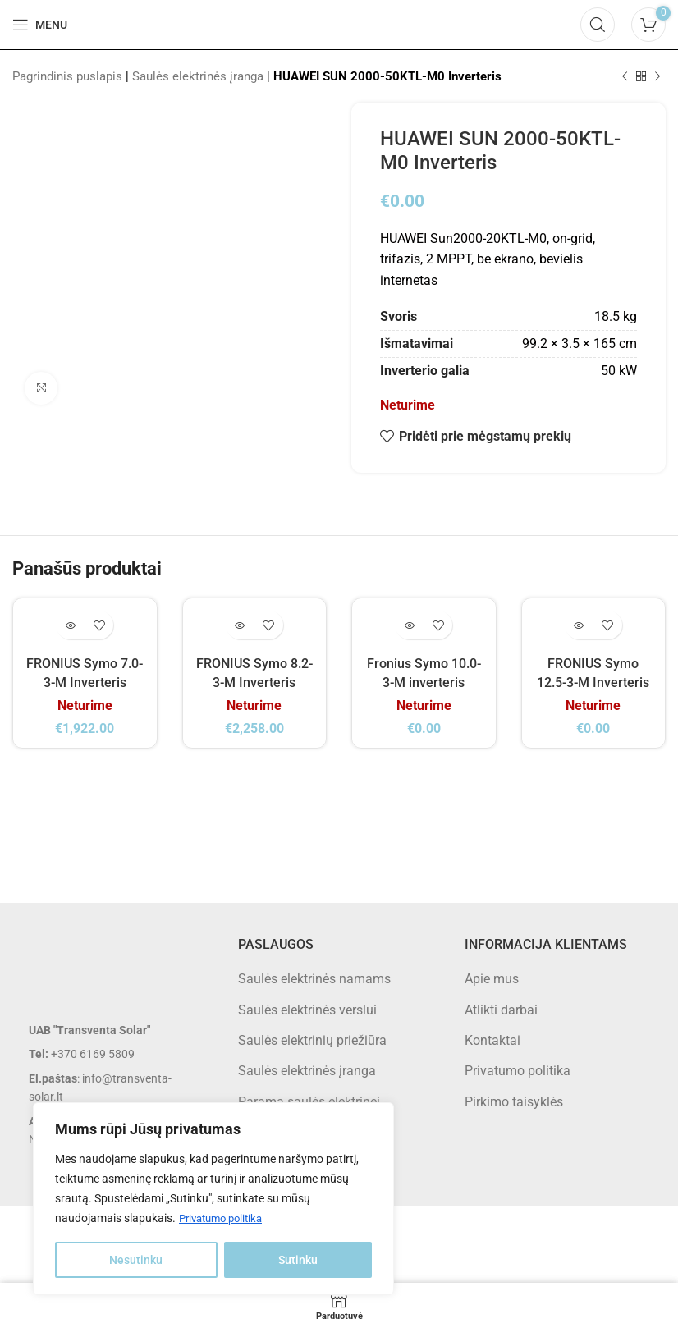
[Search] (597, 24)
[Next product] (657, 76)
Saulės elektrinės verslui (307, 1009)
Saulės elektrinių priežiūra (312, 1039)
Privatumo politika (225, 1218)
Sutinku (298, 1259)
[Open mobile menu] (40, 24)
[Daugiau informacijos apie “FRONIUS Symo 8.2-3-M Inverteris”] (240, 625)
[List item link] (113, 1053)
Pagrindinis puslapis (67, 76)
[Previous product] (624, 76)
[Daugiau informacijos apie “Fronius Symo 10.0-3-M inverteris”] (409, 625)
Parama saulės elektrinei (309, 1101)
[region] (213, 1199)
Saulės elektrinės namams (314, 978)
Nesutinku (136, 1259)
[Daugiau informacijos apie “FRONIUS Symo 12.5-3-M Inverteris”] (579, 625)
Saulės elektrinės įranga (197, 76)
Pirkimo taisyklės (514, 1101)
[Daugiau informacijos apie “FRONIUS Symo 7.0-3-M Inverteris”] (70, 625)
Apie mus (492, 978)
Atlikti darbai (501, 1009)
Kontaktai (492, 1039)
